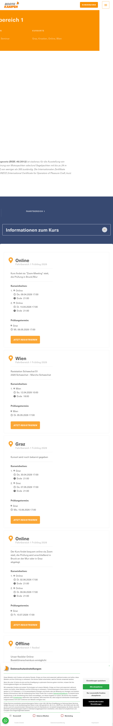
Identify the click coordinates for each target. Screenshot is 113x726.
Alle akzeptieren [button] (96, 687)
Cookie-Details (19, 722)
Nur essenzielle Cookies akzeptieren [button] (96, 694)
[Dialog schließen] (109, 666)
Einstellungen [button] (17, 697)
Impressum (95, 722)
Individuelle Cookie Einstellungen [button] (96, 702)
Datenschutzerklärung (60, 693)
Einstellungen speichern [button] (96, 680)
